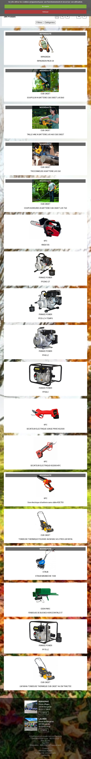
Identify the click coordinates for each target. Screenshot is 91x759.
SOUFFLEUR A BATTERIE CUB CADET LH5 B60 (45, 98)
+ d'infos (43, 713)
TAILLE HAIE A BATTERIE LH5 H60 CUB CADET (45, 134)
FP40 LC (45, 355)
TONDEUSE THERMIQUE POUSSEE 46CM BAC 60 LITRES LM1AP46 (45, 539)
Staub (45, 572)
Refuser (45, 12)
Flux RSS (45, 743)
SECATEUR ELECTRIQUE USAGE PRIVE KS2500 (45, 429)
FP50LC (45, 392)
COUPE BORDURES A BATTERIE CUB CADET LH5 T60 (45, 208)
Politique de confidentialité (45, 753)
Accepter (45, 6)
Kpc (45, 241)
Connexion (45, 755)
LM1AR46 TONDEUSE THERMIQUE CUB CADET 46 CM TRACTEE (45, 686)
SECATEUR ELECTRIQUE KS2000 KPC (46, 466)
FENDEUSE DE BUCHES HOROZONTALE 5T (45, 613)
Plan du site (45, 741)
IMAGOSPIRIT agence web (50, 745)
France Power (45, 278)
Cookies (45, 748)
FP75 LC (45, 650)
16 (79, 16)
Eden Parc (45, 609)
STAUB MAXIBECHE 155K (45, 576)
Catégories (50, 22)
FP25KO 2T (45, 282)
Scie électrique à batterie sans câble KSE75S (46, 502)
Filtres (39, 22)
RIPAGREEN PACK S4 (45, 61)
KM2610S (45, 245)
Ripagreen (45, 57)
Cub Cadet (45, 94)
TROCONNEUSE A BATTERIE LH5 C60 (46, 171)
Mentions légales (45, 751)
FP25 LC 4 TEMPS (45, 318)
